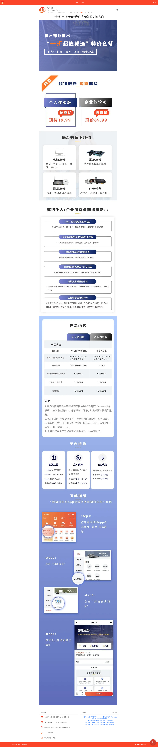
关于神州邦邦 (16, 745)
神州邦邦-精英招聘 (101, 719)
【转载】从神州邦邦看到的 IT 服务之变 (56, 717)
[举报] (117, 10)
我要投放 (114, 712)
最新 (76, 2)
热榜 (82, 2)
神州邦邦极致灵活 (52, 12)
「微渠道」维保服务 (93, 720)
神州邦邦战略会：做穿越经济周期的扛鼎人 (57, 727)
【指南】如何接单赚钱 (107, 722)
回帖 (76, 12)
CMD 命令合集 (49, 732)
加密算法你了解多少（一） (52, 738)
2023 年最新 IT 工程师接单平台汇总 (56, 722)
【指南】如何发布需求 (92, 724)
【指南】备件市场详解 (107, 724)
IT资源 (70, 12)
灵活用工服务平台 (63, 12)
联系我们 (25, 745)
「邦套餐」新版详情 (106, 720)
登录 (154, 2)
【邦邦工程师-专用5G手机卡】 (92, 717)
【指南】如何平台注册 (92, 722)
